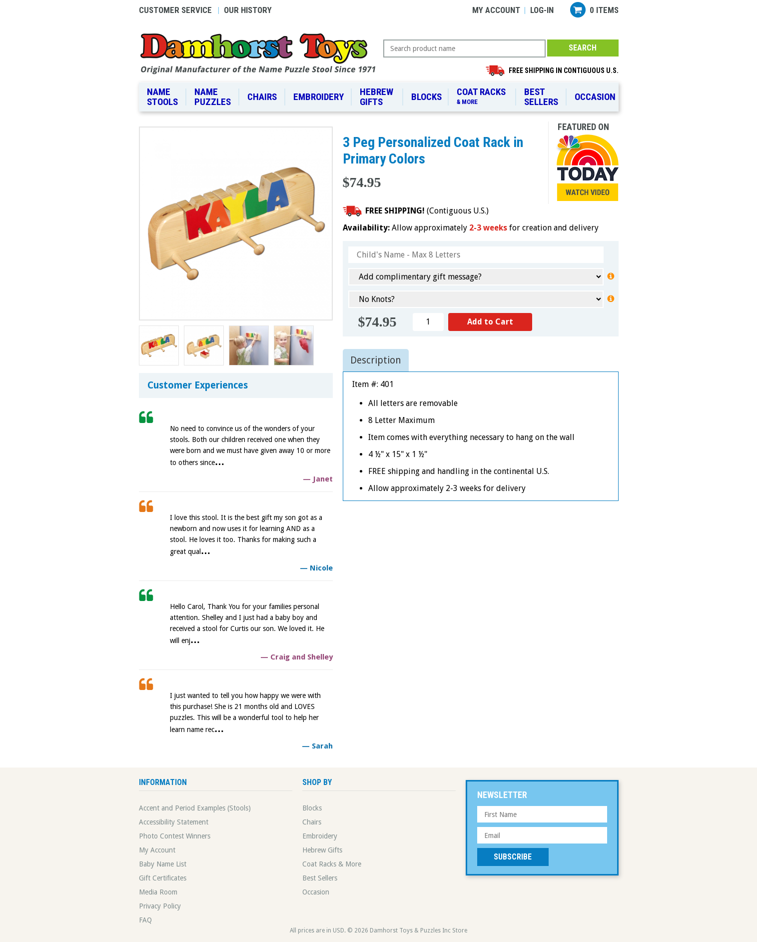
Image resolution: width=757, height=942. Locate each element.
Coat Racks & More (331, 864)
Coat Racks (483, 96)
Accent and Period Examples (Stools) (195, 808)
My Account (496, 10)
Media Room (158, 892)
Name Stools (162, 97)
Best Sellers (541, 97)
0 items (604, 10)
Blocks (426, 96)
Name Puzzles (212, 97)
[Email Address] (542, 835)
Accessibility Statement (173, 822)
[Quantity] (428, 322)
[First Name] (542, 814)
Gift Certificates (162, 878)
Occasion (595, 96)
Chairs (262, 96)
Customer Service (175, 10)
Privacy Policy (160, 906)
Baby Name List (162, 864)
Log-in (542, 10)
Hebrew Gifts (376, 97)
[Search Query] (464, 49)
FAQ (145, 920)
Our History (248, 10)
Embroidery (318, 96)
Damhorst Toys (261, 53)
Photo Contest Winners (174, 836)
